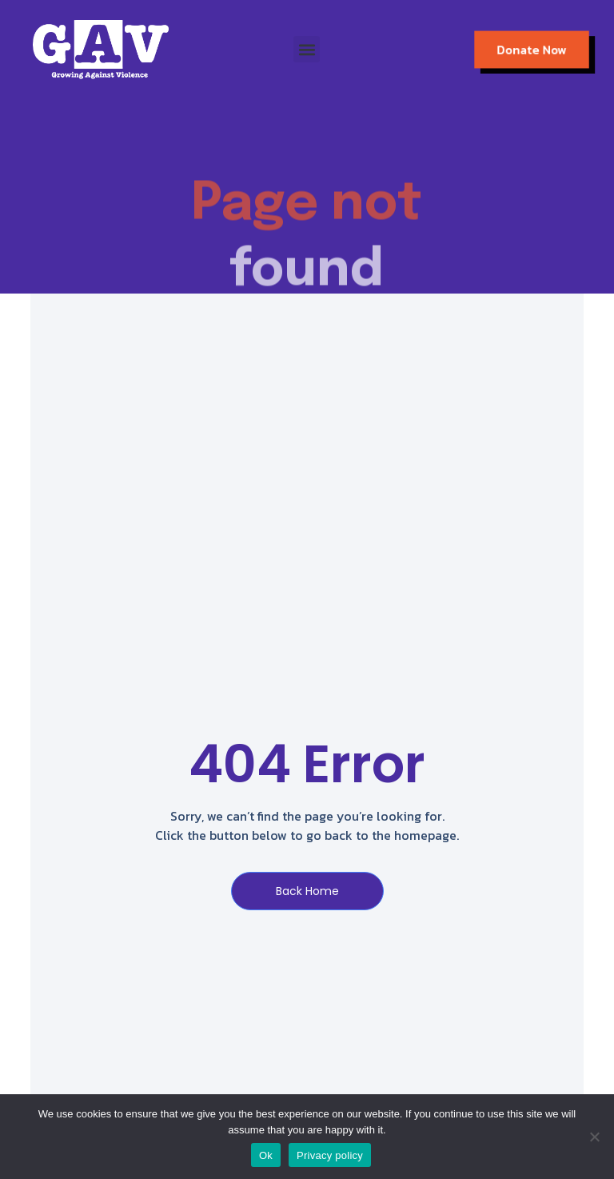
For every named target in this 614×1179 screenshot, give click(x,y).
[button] (306, 49)
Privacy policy (330, 1155)
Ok (266, 1155)
